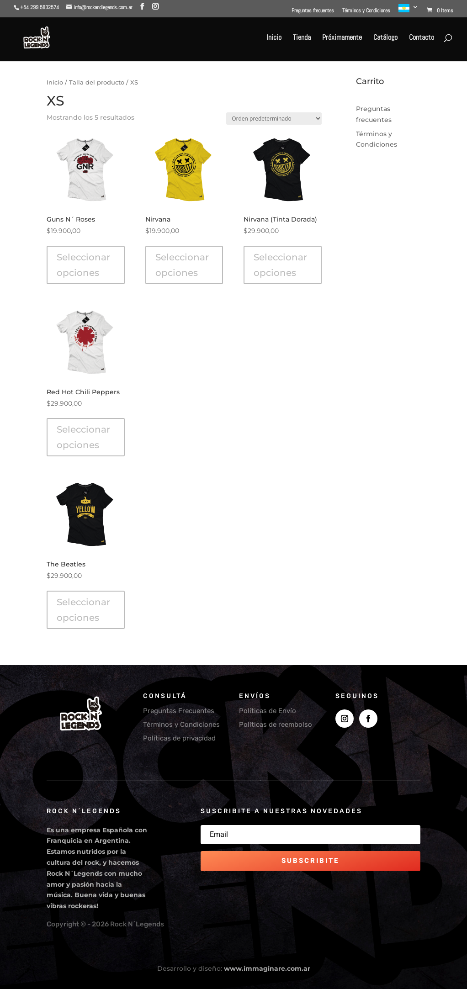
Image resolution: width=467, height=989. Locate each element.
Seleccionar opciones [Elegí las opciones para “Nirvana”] (182, 265)
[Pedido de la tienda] (274, 118)
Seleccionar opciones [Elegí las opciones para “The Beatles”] (83, 610)
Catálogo (385, 38)
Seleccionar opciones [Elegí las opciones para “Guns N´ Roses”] (83, 265)
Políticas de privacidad (179, 738)
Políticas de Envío (267, 711)
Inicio (273, 38)
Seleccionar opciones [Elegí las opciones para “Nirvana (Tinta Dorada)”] (280, 265)
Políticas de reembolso (275, 724)
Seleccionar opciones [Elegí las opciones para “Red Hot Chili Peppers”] (83, 437)
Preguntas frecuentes (313, 11)
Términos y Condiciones (366, 11)
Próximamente (342, 38)
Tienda (302, 38)
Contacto (421, 38)
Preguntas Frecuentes (178, 711)
